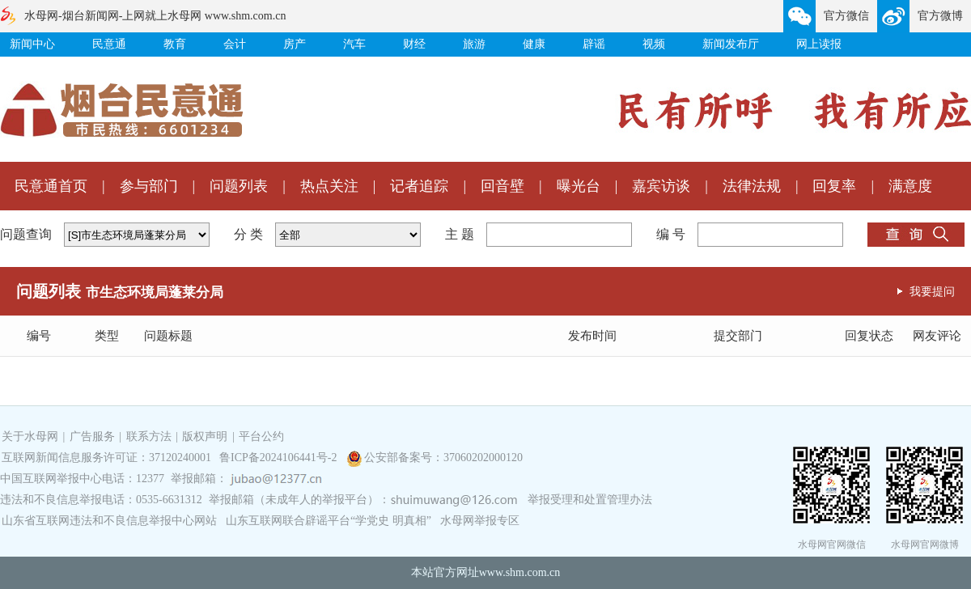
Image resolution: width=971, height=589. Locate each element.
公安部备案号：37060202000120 (443, 457)
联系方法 (149, 436)
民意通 (109, 44)
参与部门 (149, 186)
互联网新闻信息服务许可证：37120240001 (106, 457)
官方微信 (846, 16)
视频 (653, 44)
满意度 (910, 186)
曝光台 (578, 186)
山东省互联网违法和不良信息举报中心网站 (109, 521)
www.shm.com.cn (520, 572)
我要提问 (932, 291)
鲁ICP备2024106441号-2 (279, 457)
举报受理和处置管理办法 (590, 500)
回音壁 (502, 186)
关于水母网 (31, 436)
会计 (234, 44)
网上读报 (819, 44)
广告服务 (92, 436)
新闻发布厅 (730, 44)
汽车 (354, 44)
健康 (534, 44)
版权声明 (204, 436)
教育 (174, 44)
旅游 (474, 44)
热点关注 (329, 186)
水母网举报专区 (479, 521)
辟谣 (594, 44)
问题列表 (239, 186)
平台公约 (261, 436)
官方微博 (940, 16)
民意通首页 (51, 186)
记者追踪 (419, 186)
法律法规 (752, 186)
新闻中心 (32, 44)
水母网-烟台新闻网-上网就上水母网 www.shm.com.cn (155, 16)
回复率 (834, 186)
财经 (414, 44)
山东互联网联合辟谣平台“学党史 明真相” (328, 521)
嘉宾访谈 (661, 186)
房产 (294, 44)
